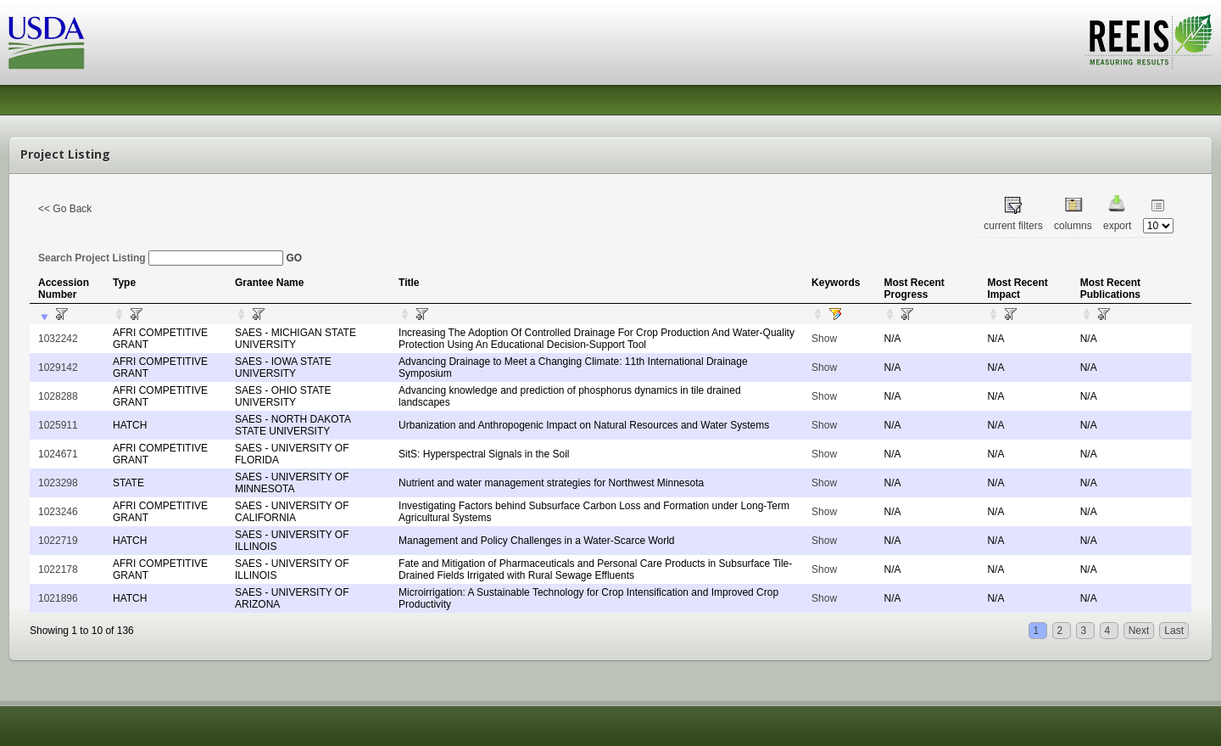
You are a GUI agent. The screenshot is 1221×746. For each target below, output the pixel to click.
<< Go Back (65, 209)
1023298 (58, 483)
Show (824, 339)
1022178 (58, 569)
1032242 (58, 339)
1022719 (58, 541)
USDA (46, 43)
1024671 (58, 454)
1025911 (58, 425)
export (1117, 226)
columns (1073, 226)
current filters (1013, 226)
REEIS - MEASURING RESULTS (1148, 41)
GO (294, 258)
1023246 (58, 512)
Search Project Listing (160, 258)
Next (1139, 631)
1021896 (58, 598)
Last (1174, 631)
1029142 (58, 367)
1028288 (58, 396)
